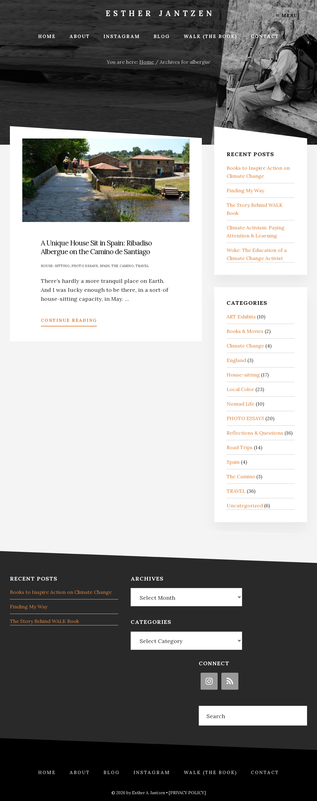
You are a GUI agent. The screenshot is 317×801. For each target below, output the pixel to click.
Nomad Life (240, 404)
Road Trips (240, 447)
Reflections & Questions (255, 433)
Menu (287, 15)
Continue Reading (69, 321)
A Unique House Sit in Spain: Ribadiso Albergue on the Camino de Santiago (96, 247)
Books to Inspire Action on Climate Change (61, 592)
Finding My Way (245, 190)
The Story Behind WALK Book (44, 621)
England (236, 360)
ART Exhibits (241, 316)
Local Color (240, 389)
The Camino (122, 266)
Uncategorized (245, 505)
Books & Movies (245, 331)
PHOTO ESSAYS (85, 266)
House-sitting (55, 266)
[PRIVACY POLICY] (187, 792)
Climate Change (245, 346)
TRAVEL (142, 266)
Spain (105, 266)
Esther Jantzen (160, 13)
